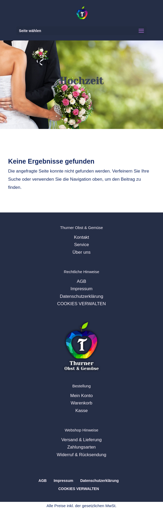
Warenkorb (82, 402)
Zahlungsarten (81, 447)
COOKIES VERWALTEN (81, 303)
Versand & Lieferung (81, 439)
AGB (81, 281)
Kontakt (81, 237)
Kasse (81, 410)
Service (81, 244)
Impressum (81, 288)
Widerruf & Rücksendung (81, 454)
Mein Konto (81, 395)
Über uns (82, 252)
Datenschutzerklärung (81, 296)
